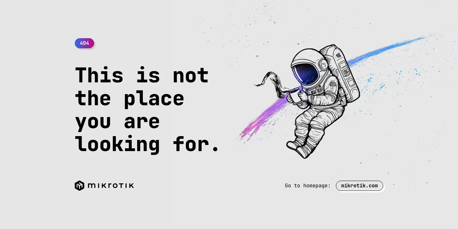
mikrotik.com (359, 185)
